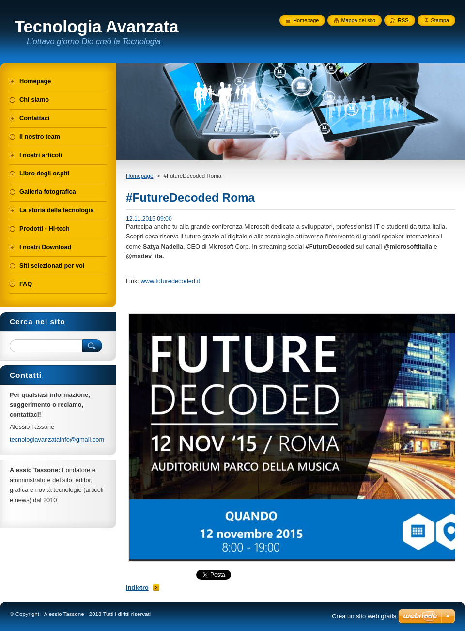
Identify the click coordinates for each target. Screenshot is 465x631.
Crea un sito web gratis (364, 616)
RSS (403, 20)
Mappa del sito (358, 20)
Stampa (440, 20)
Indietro (137, 587)
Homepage (139, 176)
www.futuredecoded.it (170, 280)
